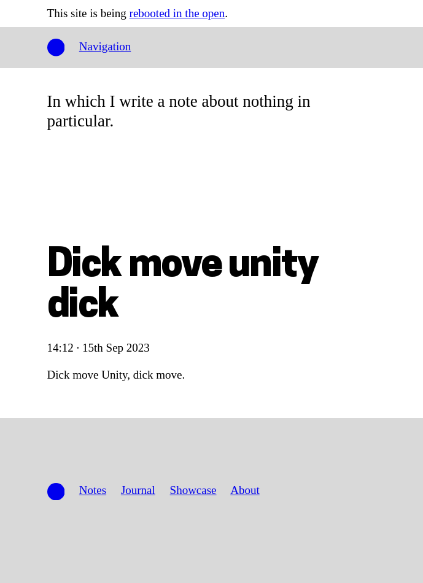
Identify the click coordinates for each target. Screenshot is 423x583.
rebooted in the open (177, 13)
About (245, 490)
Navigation (105, 46)
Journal (138, 490)
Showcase (193, 490)
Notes (92, 490)
